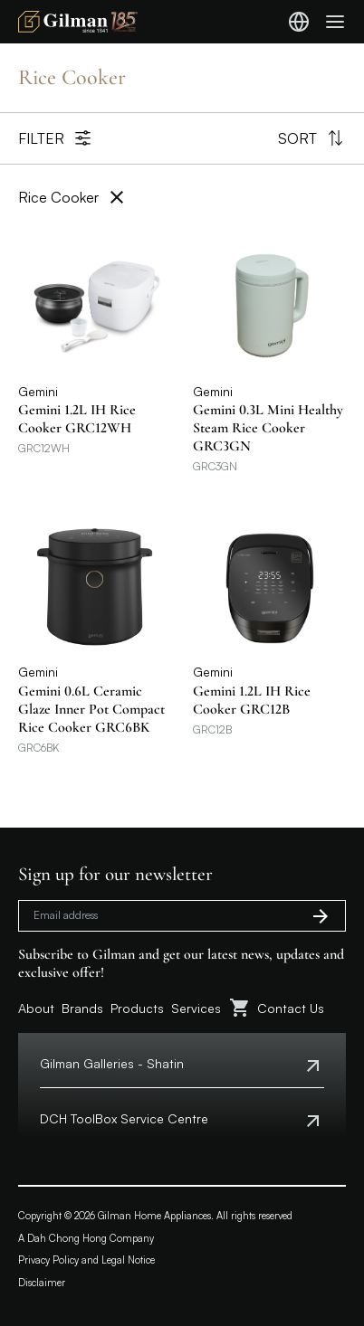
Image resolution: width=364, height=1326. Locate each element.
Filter (55, 138)
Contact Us (290, 1008)
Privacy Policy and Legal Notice (86, 1260)
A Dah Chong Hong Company (86, 1238)
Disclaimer (41, 1282)
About (36, 1008)
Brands (82, 1008)
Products (137, 1008)
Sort (312, 138)
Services (196, 1008)
